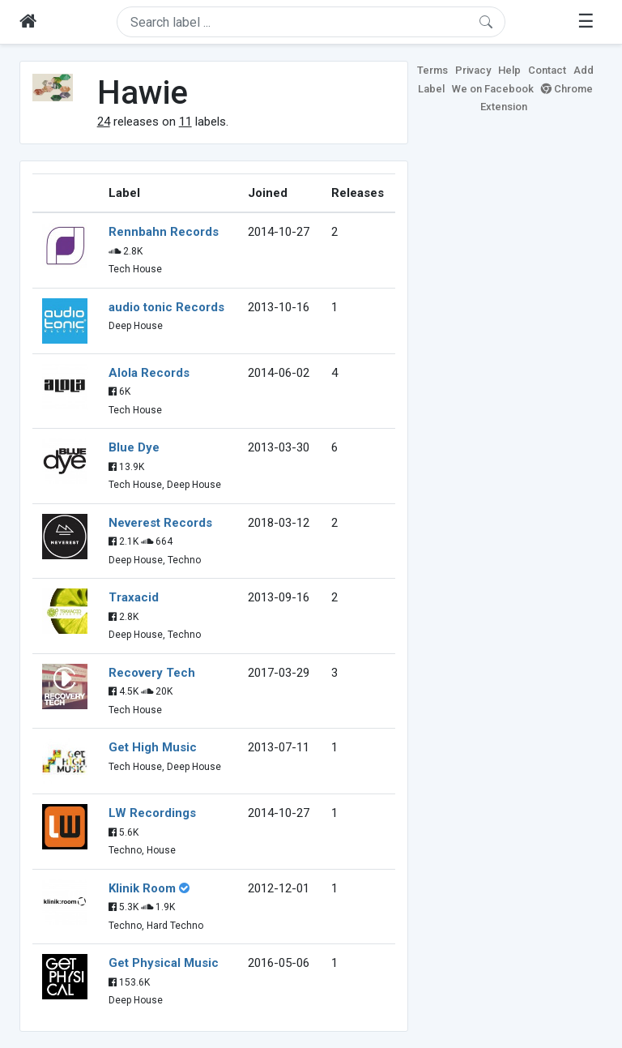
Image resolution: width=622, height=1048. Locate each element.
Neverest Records (160, 522)
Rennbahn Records (164, 232)
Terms (432, 70)
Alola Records (149, 373)
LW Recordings (152, 813)
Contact (547, 70)
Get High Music (153, 747)
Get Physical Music (164, 963)
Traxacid (134, 597)
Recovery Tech (152, 672)
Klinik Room (142, 888)
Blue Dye (134, 447)
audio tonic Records (166, 307)
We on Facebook (493, 89)
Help (509, 70)
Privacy (473, 70)
